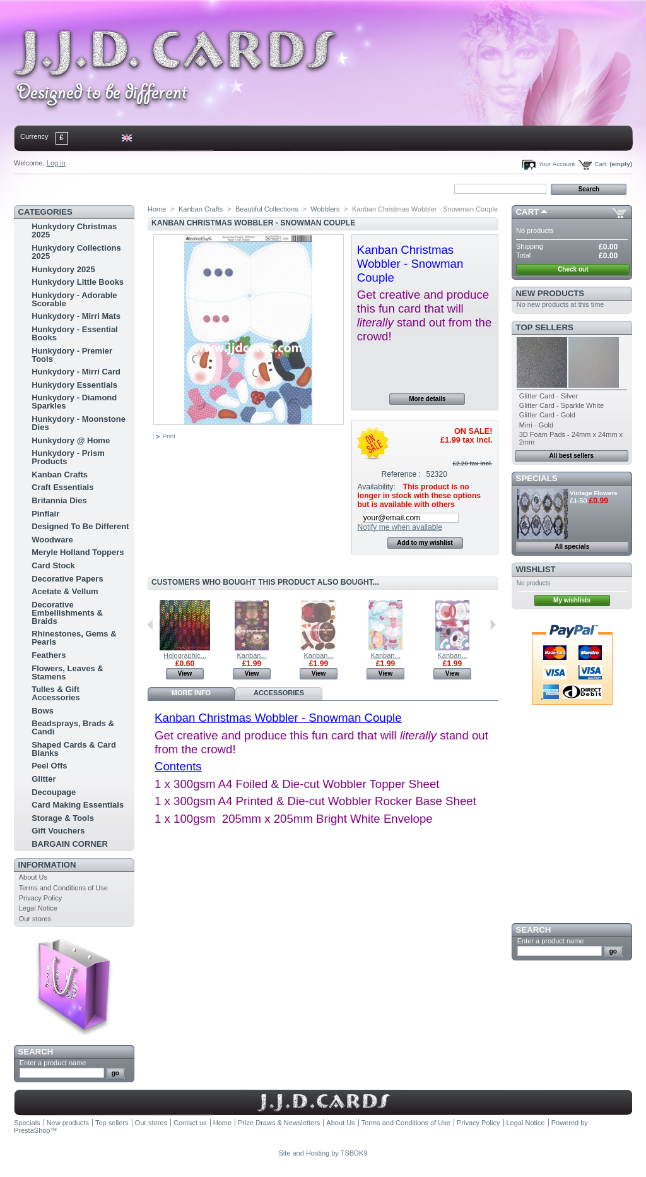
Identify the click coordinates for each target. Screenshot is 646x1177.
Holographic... (184, 655)
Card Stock (53, 565)
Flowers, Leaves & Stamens (67, 672)
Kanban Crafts (60, 474)
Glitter (44, 779)
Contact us (190, 1122)
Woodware (52, 539)
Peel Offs (49, 765)
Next (493, 624)
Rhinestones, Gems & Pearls (74, 638)
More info (191, 692)
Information (47, 864)
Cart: (601, 163)
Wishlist (536, 569)
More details (427, 398)
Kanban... (251, 655)
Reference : (401, 474)
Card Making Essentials (78, 805)
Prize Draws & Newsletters (279, 1122)
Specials (537, 478)
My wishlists (571, 600)
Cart (527, 212)
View (185, 673)
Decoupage (54, 792)
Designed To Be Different (80, 526)
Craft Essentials (62, 487)
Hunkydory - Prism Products (68, 457)
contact (76, 188)
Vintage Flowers (594, 492)
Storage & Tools (63, 818)
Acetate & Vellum (65, 591)
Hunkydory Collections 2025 (76, 252)
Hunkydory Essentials (74, 385)
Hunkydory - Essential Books (75, 333)
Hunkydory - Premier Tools (72, 355)
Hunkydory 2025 (63, 269)
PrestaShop (32, 1130)
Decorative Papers (67, 578)
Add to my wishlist (424, 542)
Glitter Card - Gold (547, 415)
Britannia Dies (59, 500)
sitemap (118, 188)
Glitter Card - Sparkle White (561, 405)
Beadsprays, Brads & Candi (73, 727)
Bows (43, 710)
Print (169, 436)
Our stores (35, 919)
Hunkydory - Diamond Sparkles (74, 401)
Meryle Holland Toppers (78, 552)
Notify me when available (399, 527)
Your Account (556, 163)
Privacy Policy (40, 898)
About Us (33, 877)
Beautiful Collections (266, 209)
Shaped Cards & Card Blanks (74, 749)
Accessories (279, 692)
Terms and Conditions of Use (63, 888)
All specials (572, 546)
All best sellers (571, 455)
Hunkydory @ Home (71, 440)
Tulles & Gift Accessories (56, 693)
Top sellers (544, 327)
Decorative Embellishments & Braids (67, 613)
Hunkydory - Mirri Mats (76, 316)
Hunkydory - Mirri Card (76, 371)
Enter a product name (53, 1062)
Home (34, 188)
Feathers (49, 655)
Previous (150, 624)
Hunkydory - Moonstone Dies (79, 423)
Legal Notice (38, 908)
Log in (56, 163)
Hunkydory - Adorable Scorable (74, 299)
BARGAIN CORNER (70, 844)
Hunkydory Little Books (78, 282)
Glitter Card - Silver (548, 396)
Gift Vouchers (58, 830)
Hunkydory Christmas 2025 (74, 230)
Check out (573, 269)
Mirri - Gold (536, 425)
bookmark (159, 188)
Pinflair (45, 513)
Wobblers (324, 209)
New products (550, 293)
